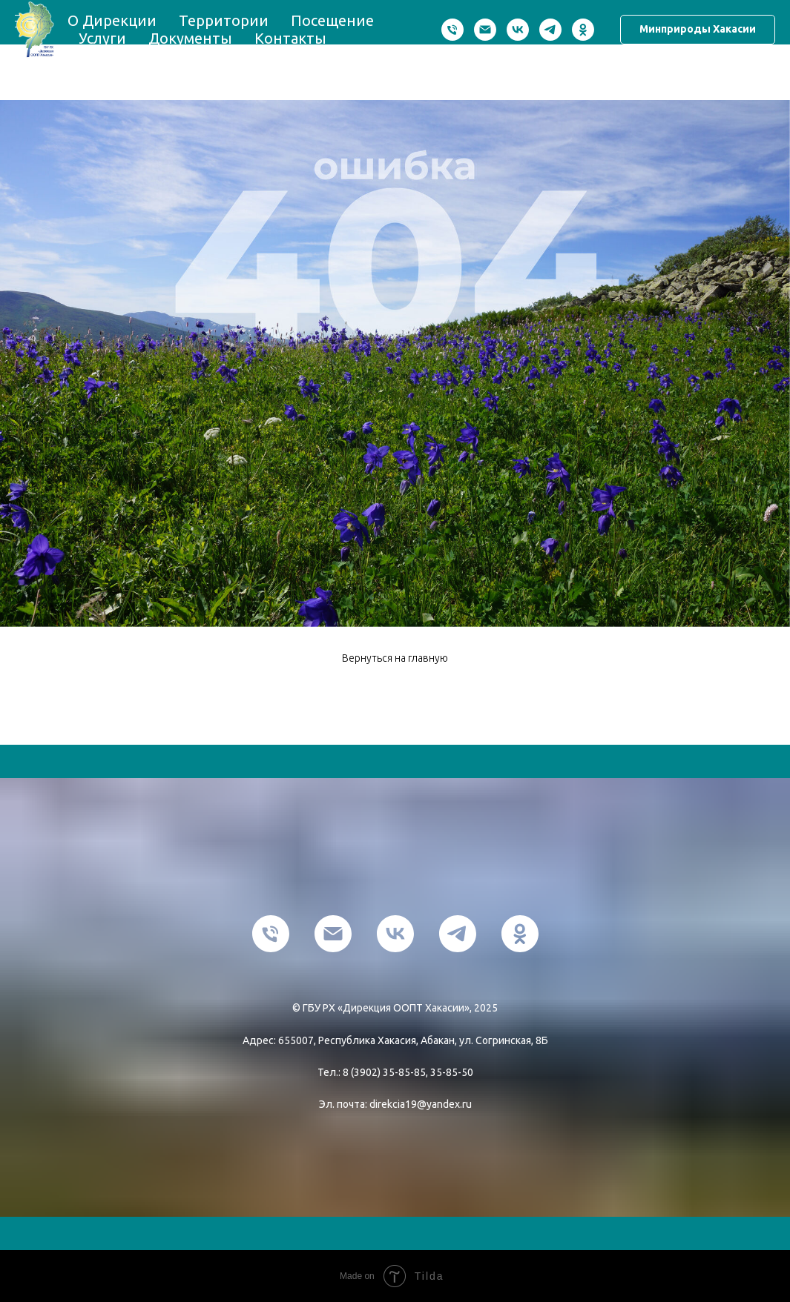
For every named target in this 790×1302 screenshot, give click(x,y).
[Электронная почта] (485, 30)
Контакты (290, 38)
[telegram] (550, 30)
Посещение (332, 20)
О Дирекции (112, 20)
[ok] (583, 30)
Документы (190, 38)
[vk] (518, 30)
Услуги (102, 38)
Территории (224, 20)
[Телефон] (452, 30)
